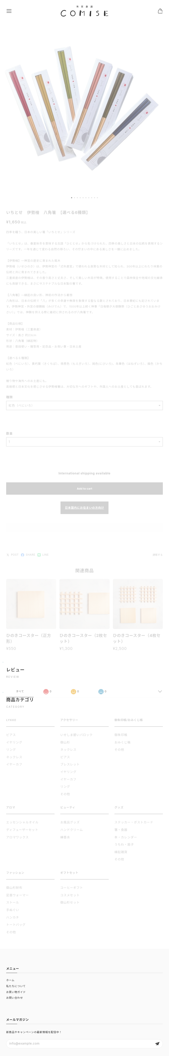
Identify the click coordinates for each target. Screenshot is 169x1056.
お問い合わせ (14, 997)
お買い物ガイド (16, 992)
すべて (20, 693)
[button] (71, 199)
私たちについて (16, 986)
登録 (157, 1043)
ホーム (10, 980)
